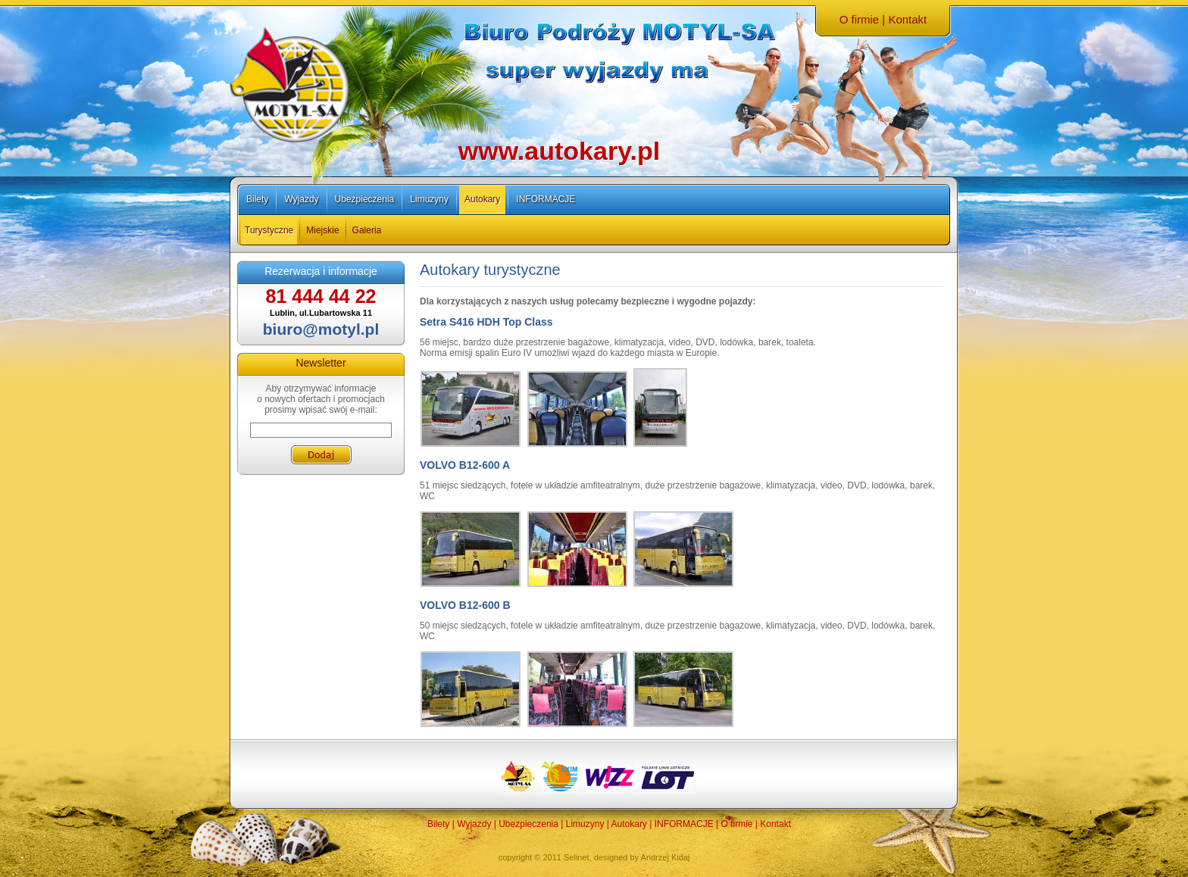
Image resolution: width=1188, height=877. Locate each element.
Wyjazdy (301, 199)
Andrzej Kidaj (665, 857)
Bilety (257, 199)
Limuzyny (429, 199)
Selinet (576, 857)
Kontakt (907, 19)
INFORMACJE (545, 199)
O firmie (859, 19)
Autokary (482, 199)
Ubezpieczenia (365, 199)
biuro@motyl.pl (321, 329)
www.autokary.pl (559, 150)
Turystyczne (269, 230)
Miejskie (322, 230)
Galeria (367, 230)
